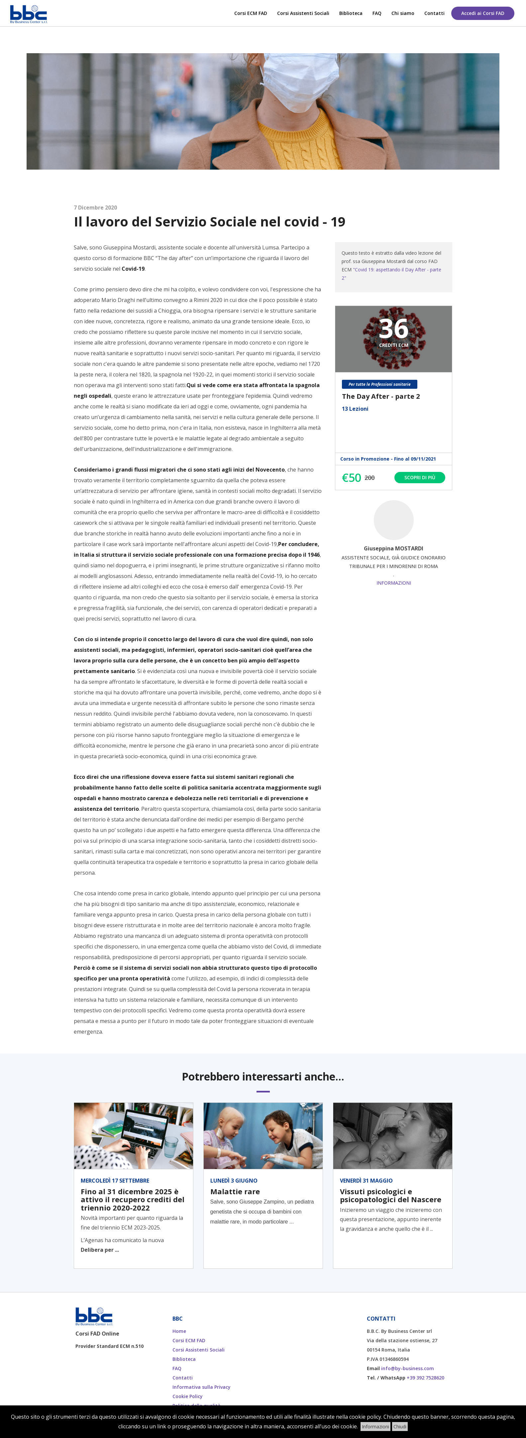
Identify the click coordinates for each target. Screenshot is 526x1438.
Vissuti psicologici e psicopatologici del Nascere (390, 1195)
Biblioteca (351, 13)
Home (179, 1331)
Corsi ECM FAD (250, 13)
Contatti (434, 13)
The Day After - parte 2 (381, 396)
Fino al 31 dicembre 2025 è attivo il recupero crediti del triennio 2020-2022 (132, 1199)
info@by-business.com (407, 1368)
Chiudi (399, 1426)
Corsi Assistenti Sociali (303, 13)
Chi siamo (402, 13)
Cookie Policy (187, 1396)
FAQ (376, 13)
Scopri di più (419, 477)
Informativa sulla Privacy (201, 1387)
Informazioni (393, 583)
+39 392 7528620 (425, 1377)
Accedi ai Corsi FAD (482, 13)
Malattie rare (235, 1191)
